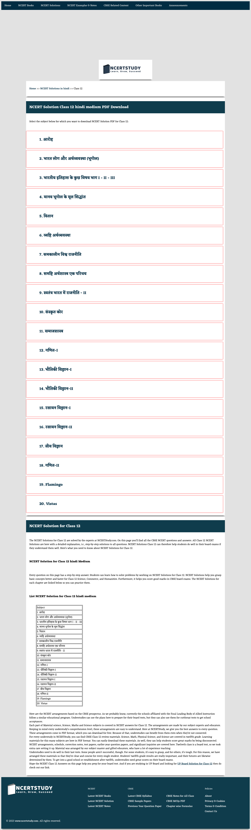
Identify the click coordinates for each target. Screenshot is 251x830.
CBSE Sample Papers (139, 801)
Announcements (178, 5)
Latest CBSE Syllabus (140, 796)
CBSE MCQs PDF (175, 801)
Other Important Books (149, 5)
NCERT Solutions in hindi (54, 88)
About (208, 796)
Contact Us (211, 811)
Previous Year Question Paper (145, 806)
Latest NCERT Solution (101, 801)
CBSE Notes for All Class (180, 796)
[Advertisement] (125, 34)
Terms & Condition (215, 806)
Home (7, 5)
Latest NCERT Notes (99, 806)
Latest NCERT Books (99, 796)
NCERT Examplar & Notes (82, 5)
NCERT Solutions (50, 5)
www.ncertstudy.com (26, 821)
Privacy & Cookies (215, 801)
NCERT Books (26, 5)
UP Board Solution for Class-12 (194, 764)
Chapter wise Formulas (179, 806)
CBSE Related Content (116, 5)
